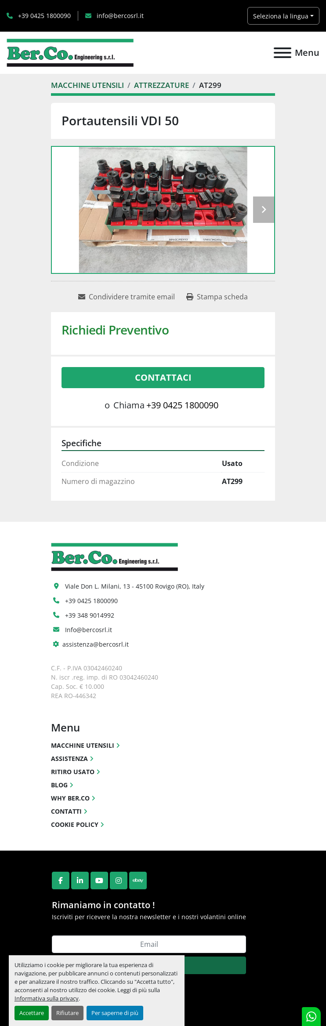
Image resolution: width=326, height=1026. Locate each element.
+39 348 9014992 (89, 615)
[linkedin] (80, 880)
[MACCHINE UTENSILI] (87, 85)
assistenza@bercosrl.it (95, 644)
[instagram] (118, 880)
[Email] (149, 944)
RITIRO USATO (72, 772)
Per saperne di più (114, 1013)
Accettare (31, 1013)
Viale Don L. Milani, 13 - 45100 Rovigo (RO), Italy (134, 586)
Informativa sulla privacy (46, 998)
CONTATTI (66, 811)
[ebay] (138, 880)
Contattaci (163, 377)
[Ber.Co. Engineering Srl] (114, 556)
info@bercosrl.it (119, 15)
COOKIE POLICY (74, 824)
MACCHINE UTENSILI (82, 745)
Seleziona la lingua (280, 16)
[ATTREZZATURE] (161, 85)
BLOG (59, 785)
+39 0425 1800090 (43, 15)
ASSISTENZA (69, 758)
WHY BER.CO (70, 798)
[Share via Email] (126, 296)
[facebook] (60, 880)
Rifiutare (67, 1013)
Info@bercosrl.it (88, 630)
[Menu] (282, 52)
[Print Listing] (217, 296)
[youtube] (99, 880)
